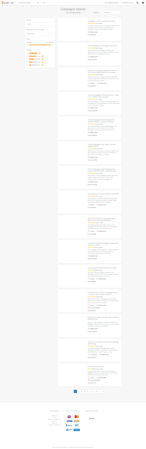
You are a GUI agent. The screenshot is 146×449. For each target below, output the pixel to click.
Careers (54, 423)
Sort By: (96, 12)
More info (114, 38)
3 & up (35, 59)
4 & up (35, 56)
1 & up (35, 65)
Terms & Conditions (54, 425)
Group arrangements (111, 2)
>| (103, 391)
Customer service (127, 2)
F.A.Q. (54, 417)
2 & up (35, 62)
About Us (54, 421)
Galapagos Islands (73, 9)
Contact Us (54, 415)
